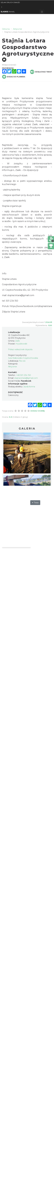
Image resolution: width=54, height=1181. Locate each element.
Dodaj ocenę (38, 411)
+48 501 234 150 (23, 375)
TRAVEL (8, 12)
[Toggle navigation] (42, 11)
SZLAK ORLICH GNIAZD (10, 2)
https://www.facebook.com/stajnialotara (31, 306)
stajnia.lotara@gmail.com (20, 295)
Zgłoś (48, 322)
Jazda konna (29, 386)
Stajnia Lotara (30, 108)
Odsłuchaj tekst (41, 72)
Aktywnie (12, 366)
